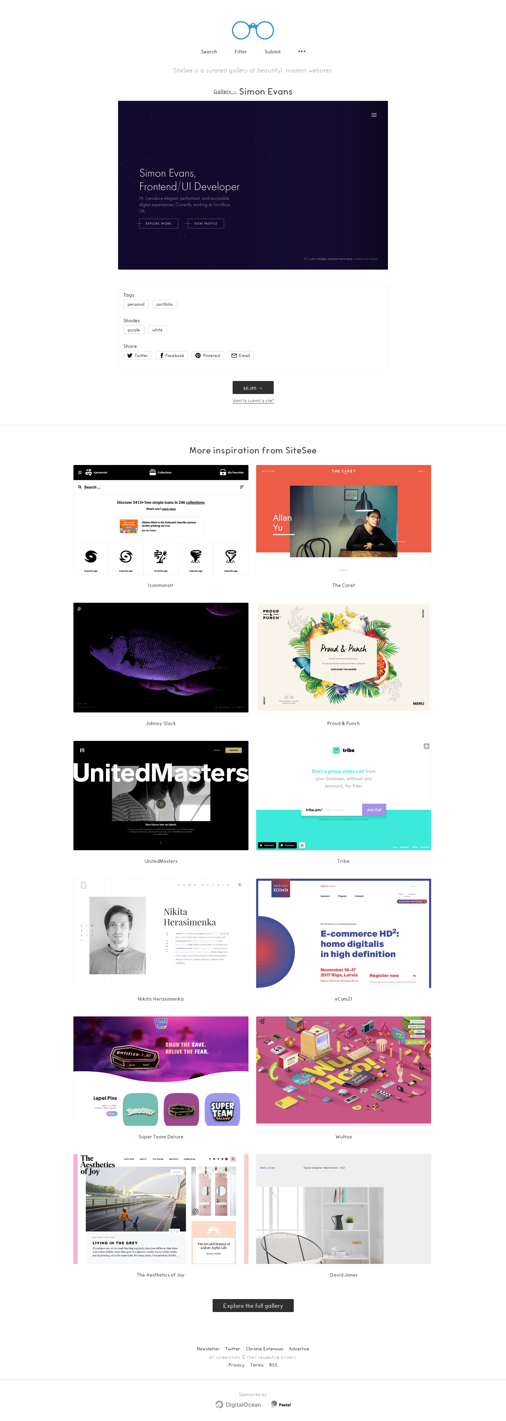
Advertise (299, 1348)
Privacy (236, 1365)
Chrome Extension (264, 1348)
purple (134, 329)
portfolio (164, 304)
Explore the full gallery (253, 1305)
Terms (257, 1365)
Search (209, 51)
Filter (241, 51)
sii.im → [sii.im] (253, 387)
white (157, 329)
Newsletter (208, 1348)
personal (136, 304)
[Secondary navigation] (301, 51)
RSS (273, 1365)
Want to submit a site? (253, 400)
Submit (273, 51)
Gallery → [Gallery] (225, 91)
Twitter (232, 1348)
